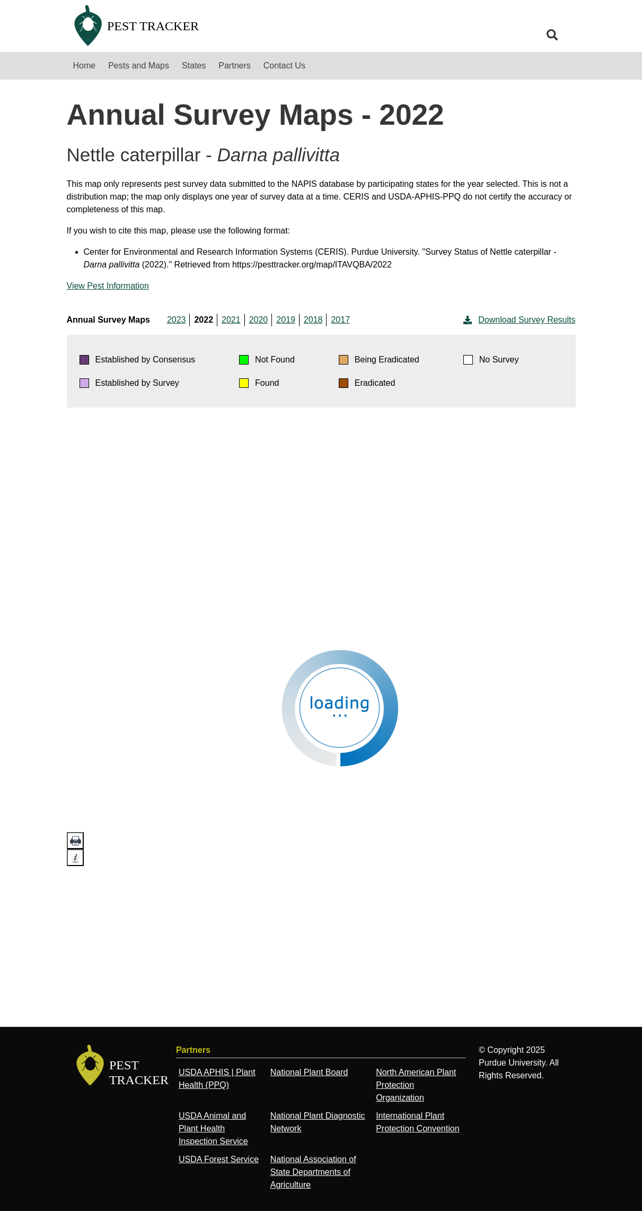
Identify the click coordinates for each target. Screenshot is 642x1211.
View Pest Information (108, 285)
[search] (552, 35)
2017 (340, 319)
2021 (231, 319)
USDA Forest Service (219, 1159)
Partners (234, 65)
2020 (258, 319)
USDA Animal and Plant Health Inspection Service (213, 1128)
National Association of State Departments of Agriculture (313, 1172)
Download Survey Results (518, 320)
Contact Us (284, 65)
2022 (203, 319)
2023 (176, 319)
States (194, 65)
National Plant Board (309, 1072)
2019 (285, 319)
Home (84, 65)
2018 (313, 319)
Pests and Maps (138, 65)
